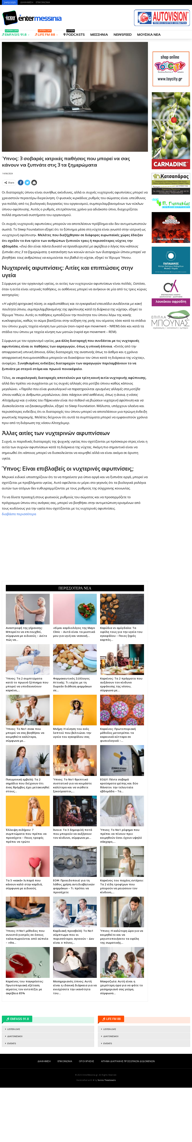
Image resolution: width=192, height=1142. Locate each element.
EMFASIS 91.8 (14, 33)
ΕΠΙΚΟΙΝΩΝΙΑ (43, 2)
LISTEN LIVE (13, 1083)
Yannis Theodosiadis (107, 1134)
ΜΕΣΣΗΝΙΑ (99, 34)
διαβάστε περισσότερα (19, 568)
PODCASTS (74, 33)
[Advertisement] (75, 213)
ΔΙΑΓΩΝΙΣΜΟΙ (14, 1090)
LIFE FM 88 (45, 33)
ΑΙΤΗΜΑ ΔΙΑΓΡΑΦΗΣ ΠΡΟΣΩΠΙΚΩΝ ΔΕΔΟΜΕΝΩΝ (128, 1115)
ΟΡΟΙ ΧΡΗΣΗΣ (86, 1115)
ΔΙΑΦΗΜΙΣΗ (26, 2)
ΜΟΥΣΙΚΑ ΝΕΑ (149, 34)
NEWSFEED (123, 34)
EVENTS (11, 1098)
